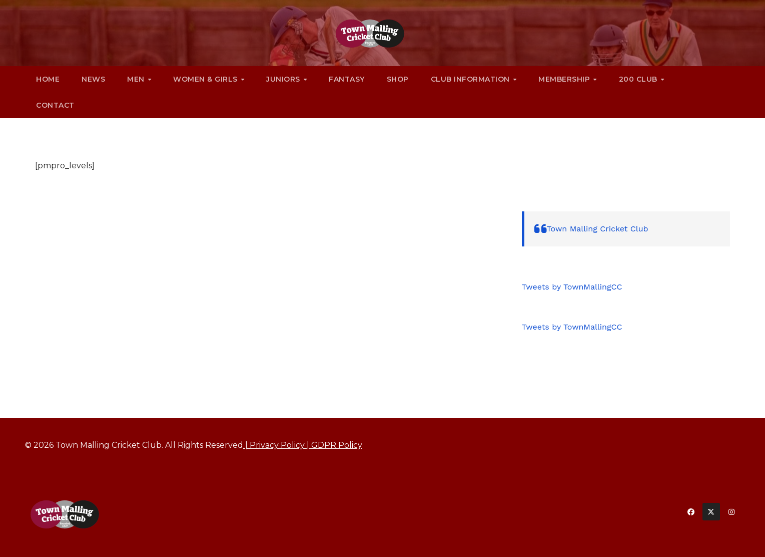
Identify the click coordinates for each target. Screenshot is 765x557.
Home (48, 79)
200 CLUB (639, 79)
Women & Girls (206, 79)
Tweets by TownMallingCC (572, 287)
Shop (398, 79)
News (93, 79)
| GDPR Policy (333, 445)
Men (137, 79)
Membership (565, 79)
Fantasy (347, 79)
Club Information (471, 79)
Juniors (284, 79)
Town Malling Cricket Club (597, 228)
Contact (55, 105)
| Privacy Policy (274, 445)
